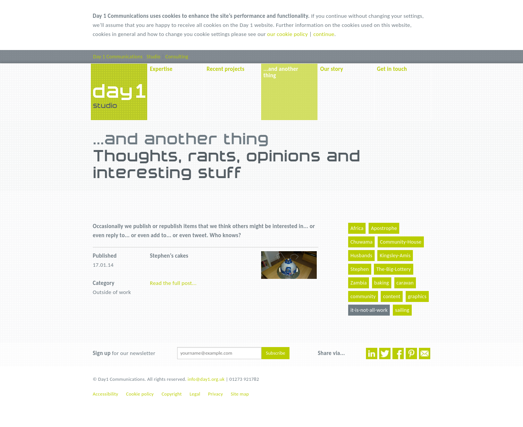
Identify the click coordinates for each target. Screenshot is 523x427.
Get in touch (392, 69)
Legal (195, 394)
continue (324, 34)
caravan (405, 283)
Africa (356, 228)
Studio (153, 56)
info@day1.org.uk (206, 379)
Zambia (358, 283)
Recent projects (225, 69)
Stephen (359, 269)
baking (381, 283)
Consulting (176, 56)
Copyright (172, 394)
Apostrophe (384, 228)
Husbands (361, 255)
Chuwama (361, 242)
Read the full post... (173, 283)
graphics (417, 296)
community (363, 296)
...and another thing (280, 72)
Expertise (161, 69)
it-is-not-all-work (369, 310)
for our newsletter (124, 353)
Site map (240, 394)
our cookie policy (287, 34)
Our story (331, 69)
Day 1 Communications (118, 56)
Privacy (215, 394)
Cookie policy (140, 394)
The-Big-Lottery (393, 269)
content (391, 296)
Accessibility (105, 394)
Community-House (401, 242)
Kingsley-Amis (395, 255)
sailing (402, 310)
